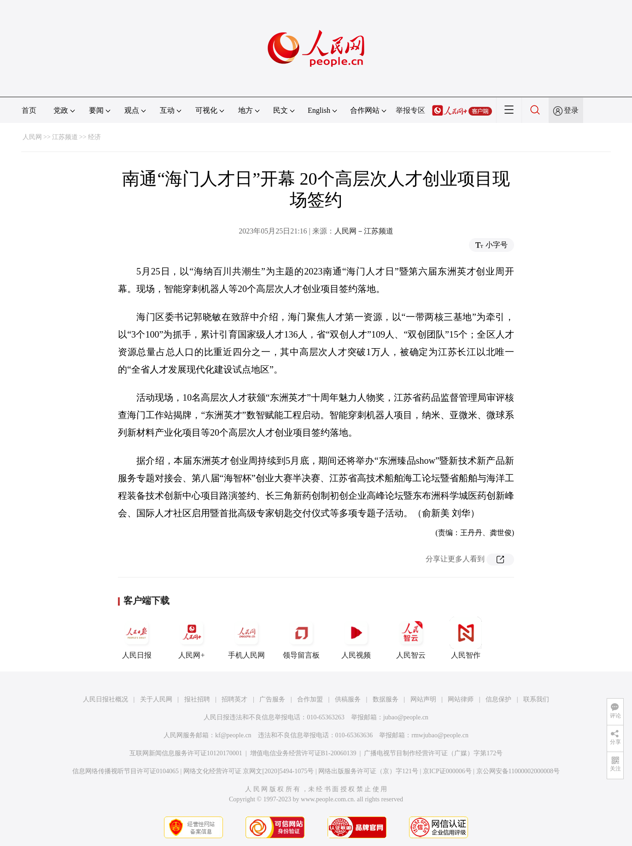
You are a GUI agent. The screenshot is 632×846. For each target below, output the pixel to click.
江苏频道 (65, 137)
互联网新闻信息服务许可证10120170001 (185, 753)
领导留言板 (301, 638)
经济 (94, 137)
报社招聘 (197, 699)
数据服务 (385, 699)
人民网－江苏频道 (363, 231)
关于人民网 (156, 699)
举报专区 (410, 110)
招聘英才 (234, 699)
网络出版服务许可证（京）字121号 (368, 771)
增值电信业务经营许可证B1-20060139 (303, 753)
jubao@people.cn (405, 717)
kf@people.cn (233, 735)
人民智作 (466, 638)
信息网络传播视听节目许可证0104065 (125, 771)
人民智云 (411, 638)
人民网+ (192, 638)
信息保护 (498, 699)
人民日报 (137, 638)
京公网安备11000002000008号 (518, 771)
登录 (571, 110)
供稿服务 (348, 699)
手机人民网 (246, 638)
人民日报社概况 (105, 699)
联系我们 (536, 699)
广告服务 (272, 699)
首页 (29, 110)
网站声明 (423, 699)
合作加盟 (310, 699)
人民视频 (356, 638)
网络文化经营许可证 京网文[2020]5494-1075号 (248, 771)
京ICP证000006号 (447, 771)
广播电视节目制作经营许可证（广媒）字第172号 (433, 753)
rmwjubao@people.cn (439, 735)
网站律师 (461, 699)
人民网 (32, 137)
